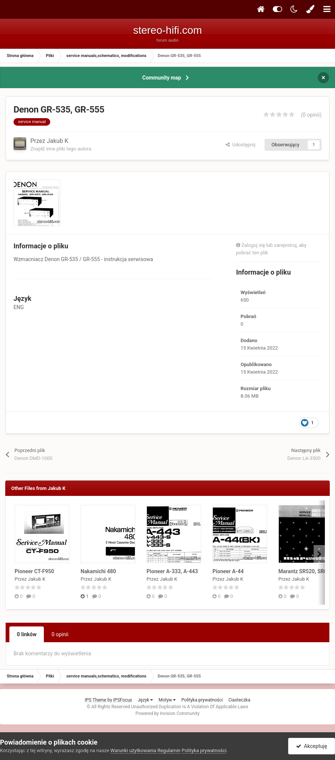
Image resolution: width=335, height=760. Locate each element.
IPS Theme (95, 700)
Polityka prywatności (202, 700)
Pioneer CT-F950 (34, 571)
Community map (161, 78)
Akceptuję (311, 746)
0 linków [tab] (26, 634)
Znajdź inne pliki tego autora (60, 149)
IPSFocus (122, 700)
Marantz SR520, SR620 (305, 571)
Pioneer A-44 (228, 571)
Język (145, 700)
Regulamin (168, 750)
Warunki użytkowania (133, 750)
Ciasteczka (239, 700)
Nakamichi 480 (98, 571)
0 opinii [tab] (59, 634)
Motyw (167, 700)
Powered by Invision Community (168, 713)
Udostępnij (240, 144)
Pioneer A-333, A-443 (172, 571)
